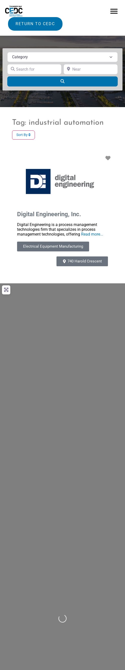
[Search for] (34, 69)
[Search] (62, 81)
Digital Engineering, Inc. (49, 214)
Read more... (92, 234)
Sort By (23, 135)
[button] (114, 11)
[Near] (91, 69)
